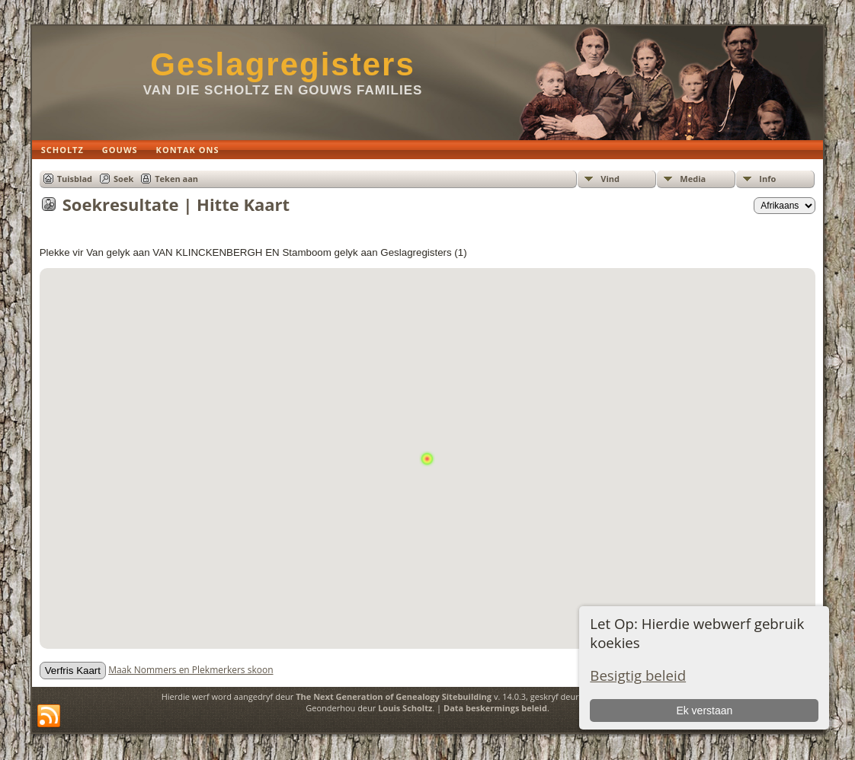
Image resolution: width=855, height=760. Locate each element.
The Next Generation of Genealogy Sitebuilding (394, 696)
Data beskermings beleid (495, 708)
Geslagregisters (282, 64)
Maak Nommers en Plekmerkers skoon (190, 669)
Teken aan (176, 178)
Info (767, 178)
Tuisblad (74, 178)
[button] (427, 444)
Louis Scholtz (405, 708)
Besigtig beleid (638, 675)
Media (693, 178)
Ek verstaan (704, 710)
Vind (610, 178)
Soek (123, 178)
